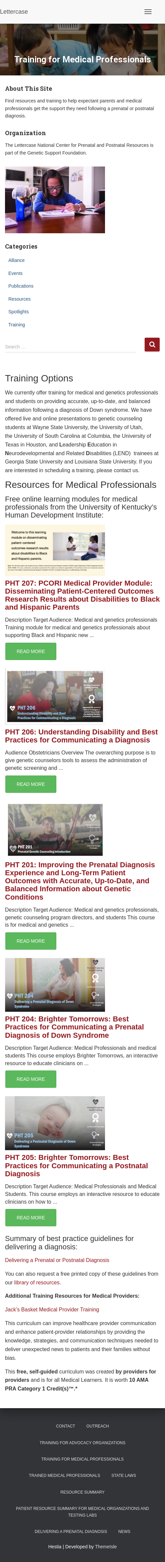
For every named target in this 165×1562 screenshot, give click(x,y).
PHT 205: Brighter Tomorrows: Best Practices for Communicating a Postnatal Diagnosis (76, 1165)
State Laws (123, 1475)
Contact (65, 1426)
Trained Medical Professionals (64, 1475)
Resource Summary (82, 1492)
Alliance (16, 260)
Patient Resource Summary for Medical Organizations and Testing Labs (82, 1511)
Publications (21, 286)
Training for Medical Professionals (82, 1459)
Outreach (97, 1426)
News (124, 1531)
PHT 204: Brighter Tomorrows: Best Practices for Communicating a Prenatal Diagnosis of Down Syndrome (74, 1027)
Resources (19, 299)
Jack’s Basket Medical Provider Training (52, 1309)
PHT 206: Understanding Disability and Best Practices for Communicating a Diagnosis (81, 736)
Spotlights (18, 311)
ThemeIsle (106, 1546)
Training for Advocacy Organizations (83, 1443)
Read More (31, 651)
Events (15, 273)
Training (16, 324)
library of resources (37, 1282)
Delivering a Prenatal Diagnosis (71, 1531)
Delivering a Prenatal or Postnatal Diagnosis (57, 1260)
